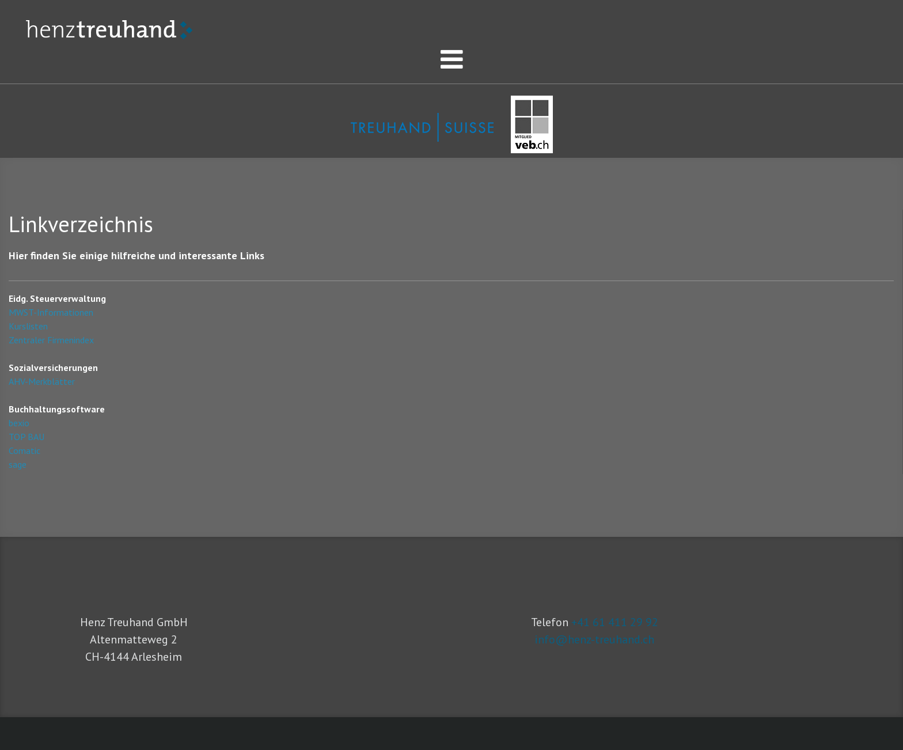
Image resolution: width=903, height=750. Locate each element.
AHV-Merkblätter (42, 381)
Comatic (24, 450)
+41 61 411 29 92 (614, 622)
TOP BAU (26, 436)
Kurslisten (28, 326)
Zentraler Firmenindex (51, 340)
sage (17, 464)
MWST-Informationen (51, 312)
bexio (19, 423)
